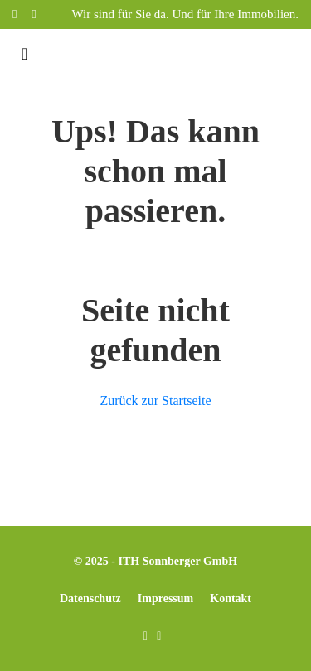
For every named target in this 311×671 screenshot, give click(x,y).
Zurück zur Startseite (155, 400)
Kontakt (230, 598)
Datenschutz (90, 598)
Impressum (165, 598)
